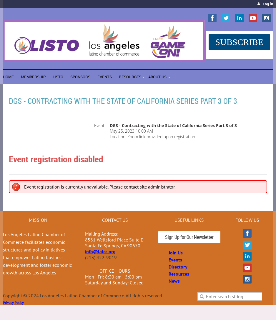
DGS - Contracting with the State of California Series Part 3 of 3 (123, 101)
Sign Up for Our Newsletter (189, 237)
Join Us (176, 253)
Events (175, 260)
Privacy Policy (13, 302)
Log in (268, 3)
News (174, 281)
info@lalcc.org (100, 251)
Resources (179, 274)
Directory (178, 267)
